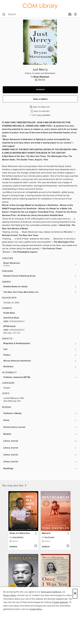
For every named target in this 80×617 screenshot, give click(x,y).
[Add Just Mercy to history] (40, 111)
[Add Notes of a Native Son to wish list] (35, 546)
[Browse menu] (75, 14)
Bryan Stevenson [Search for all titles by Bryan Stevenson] (41, 77)
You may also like (14, 485)
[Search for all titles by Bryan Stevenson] (40, 264)
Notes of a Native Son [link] (20, 533)
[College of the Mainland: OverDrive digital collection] (40, 5)
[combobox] (34, 14)
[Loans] (69, 14)
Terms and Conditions (51, 592)
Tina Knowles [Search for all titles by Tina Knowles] (49, 537)
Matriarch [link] (46, 533)
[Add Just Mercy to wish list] (40, 106)
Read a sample (40, 99)
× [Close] (75, 593)
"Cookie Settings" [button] (60, 602)
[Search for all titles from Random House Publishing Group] (40, 276)
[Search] (4, 14)
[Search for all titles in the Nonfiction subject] (40, 366)
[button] (40, 89)
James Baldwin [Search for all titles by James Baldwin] (17, 537)
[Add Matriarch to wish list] (68, 546)
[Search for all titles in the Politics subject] (40, 355)
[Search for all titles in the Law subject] (40, 349)
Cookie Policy (35, 609)
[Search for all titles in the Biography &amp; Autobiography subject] (40, 343)
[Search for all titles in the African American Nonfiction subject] (40, 361)
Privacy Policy (9, 595)
